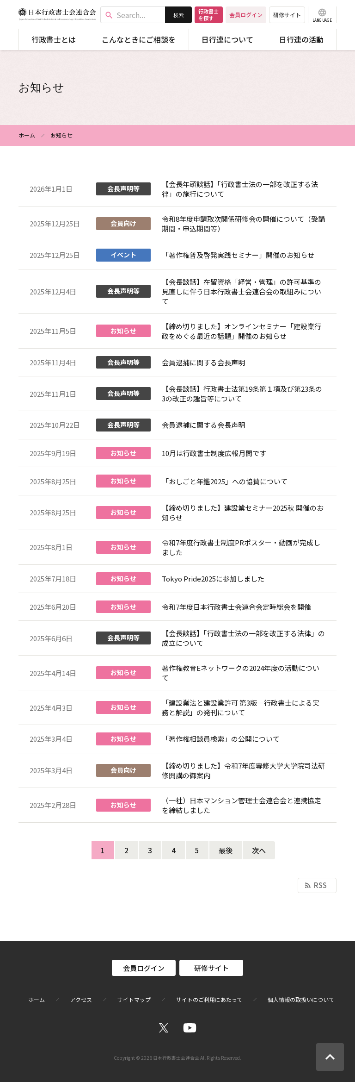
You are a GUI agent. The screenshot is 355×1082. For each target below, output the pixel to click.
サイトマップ (134, 999)
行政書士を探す (208, 14)
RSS (315, 885)
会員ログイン (246, 15)
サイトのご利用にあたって (209, 999)
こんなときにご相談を (139, 39)
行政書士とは (53, 39)
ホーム (26, 135)
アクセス (81, 999)
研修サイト (287, 15)
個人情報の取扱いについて (301, 999)
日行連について (227, 39)
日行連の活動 (301, 39)
